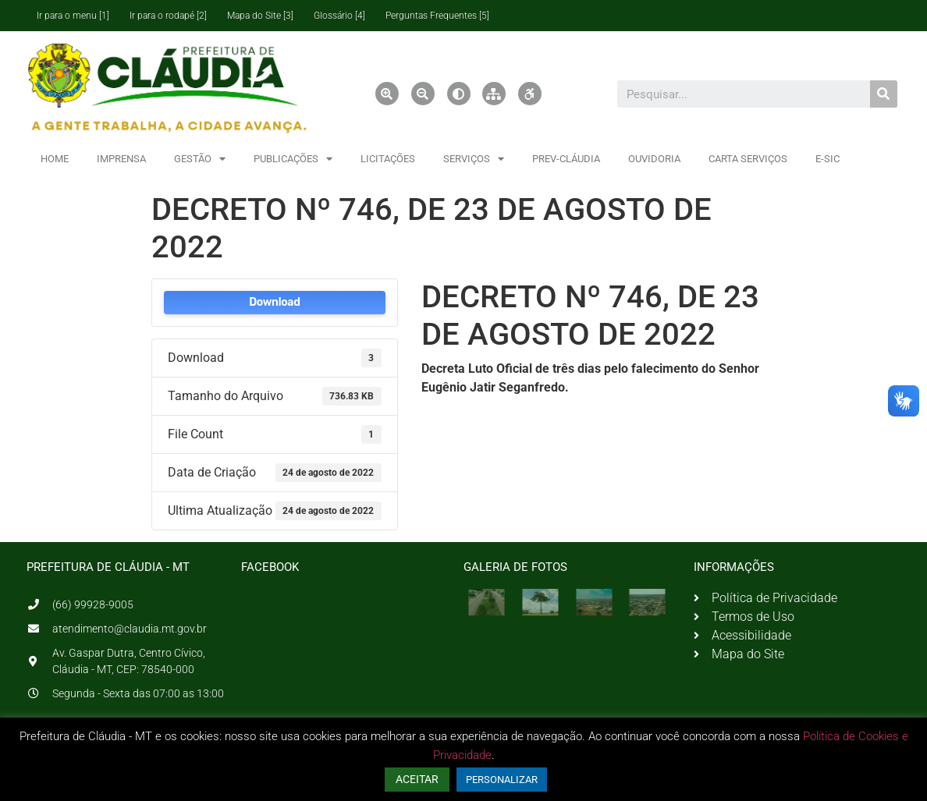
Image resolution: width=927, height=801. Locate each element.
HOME (55, 159)
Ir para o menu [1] (73, 15)
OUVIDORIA (654, 159)
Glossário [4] (339, 15)
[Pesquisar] (883, 94)
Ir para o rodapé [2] (168, 15)
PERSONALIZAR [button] (502, 779)
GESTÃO (200, 159)
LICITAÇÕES (387, 159)
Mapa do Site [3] (260, 15)
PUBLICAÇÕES (293, 159)
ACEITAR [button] (417, 779)
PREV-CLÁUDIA (566, 159)
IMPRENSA (121, 159)
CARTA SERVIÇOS (748, 159)
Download (274, 302)
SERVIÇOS (473, 159)
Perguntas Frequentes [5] (437, 15)
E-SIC (827, 159)
